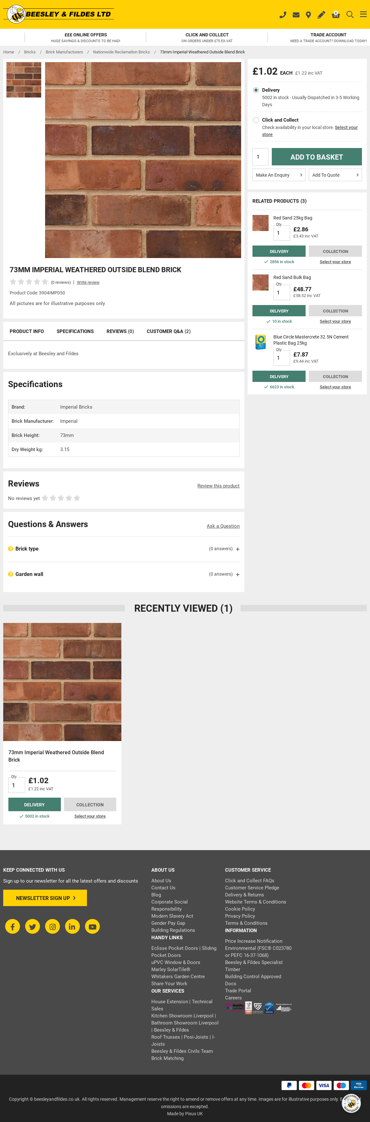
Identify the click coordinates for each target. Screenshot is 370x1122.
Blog (156, 895)
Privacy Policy (240, 916)
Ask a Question (223, 526)
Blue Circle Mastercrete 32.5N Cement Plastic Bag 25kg (311, 339)
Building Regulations (173, 930)
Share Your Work (169, 984)
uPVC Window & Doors (175, 962)
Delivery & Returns (244, 895)
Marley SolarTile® (170, 969)
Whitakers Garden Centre (178, 976)
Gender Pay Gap (168, 923)
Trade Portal (238, 991)
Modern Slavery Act (172, 916)
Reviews (120, 331)
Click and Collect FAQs (249, 881)
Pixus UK (194, 1113)
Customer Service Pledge (252, 888)
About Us (161, 881)
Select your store (335, 261)
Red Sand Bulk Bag (292, 277)
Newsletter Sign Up (46, 898)
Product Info (27, 331)
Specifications (75, 331)
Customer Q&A (169, 331)
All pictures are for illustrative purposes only (57, 303)
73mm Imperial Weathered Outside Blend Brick (56, 756)
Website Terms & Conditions (255, 902)
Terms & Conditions (246, 923)
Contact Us (163, 888)
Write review (88, 282)
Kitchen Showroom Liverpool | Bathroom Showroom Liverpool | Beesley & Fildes (185, 1023)
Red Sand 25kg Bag (292, 217)
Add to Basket (316, 157)
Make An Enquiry (279, 175)
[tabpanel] (62, 723)
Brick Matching (167, 1058)
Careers (233, 998)
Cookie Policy (240, 909)
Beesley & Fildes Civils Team (182, 1051)
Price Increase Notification (253, 941)
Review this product (218, 486)
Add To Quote (335, 175)
